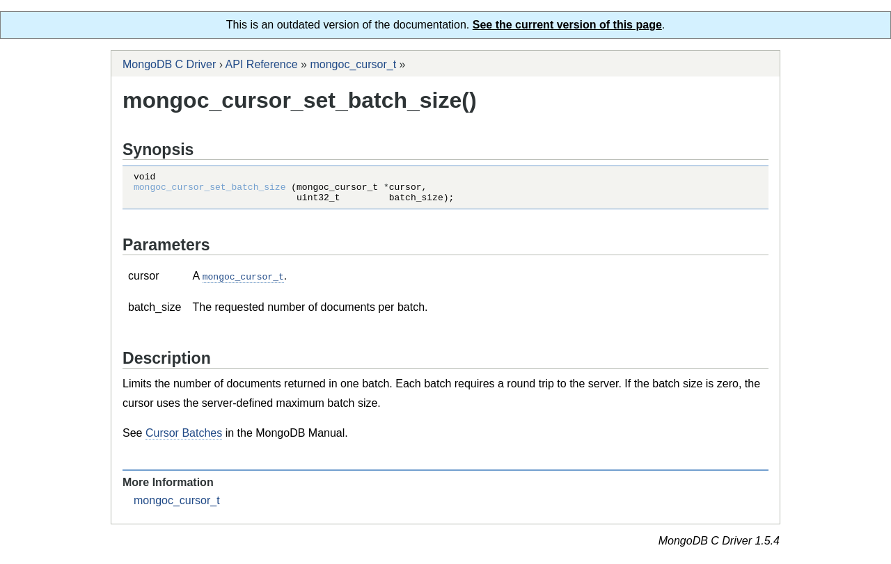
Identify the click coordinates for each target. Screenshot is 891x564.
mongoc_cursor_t (353, 64)
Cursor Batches (183, 438)
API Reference (262, 64)
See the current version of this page (567, 25)
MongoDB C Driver (169, 64)
